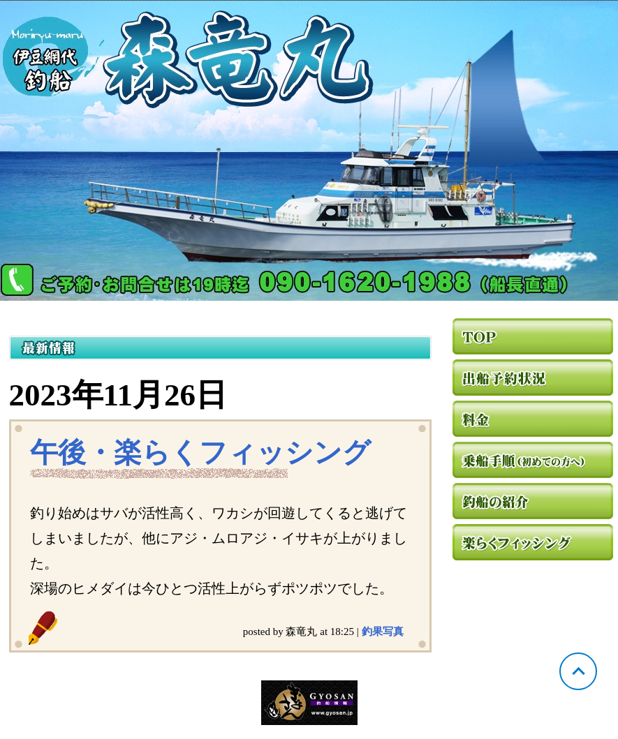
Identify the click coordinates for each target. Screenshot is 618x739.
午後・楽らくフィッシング (200, 452)
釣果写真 (383, 631)
